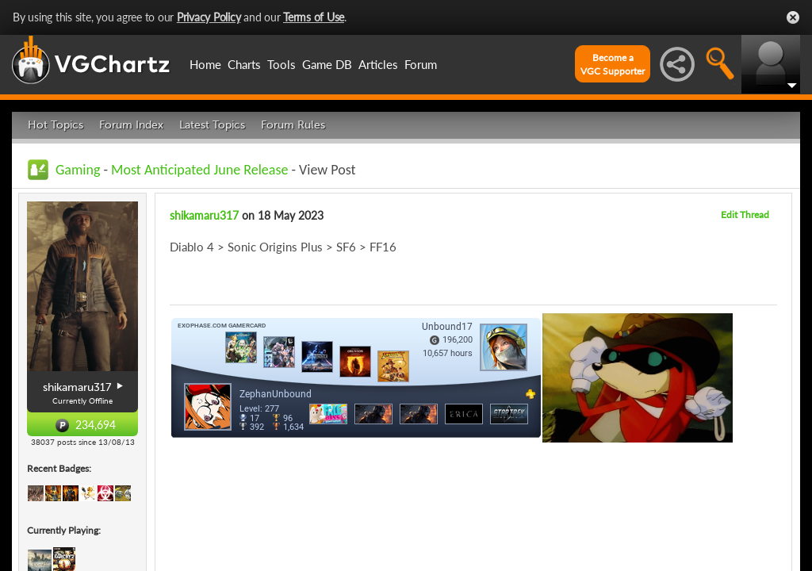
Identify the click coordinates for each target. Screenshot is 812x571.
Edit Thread (745, 214)
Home (205, 64)
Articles (378, 64)
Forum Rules (293, 125)
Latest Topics (212, 125)
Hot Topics (55, 125)
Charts (244, 64)
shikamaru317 (204, 215)
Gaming (78, 169)
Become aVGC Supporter (612, 64)
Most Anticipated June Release (199, 169)
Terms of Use (313, 17)
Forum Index (131, 125)
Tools (281, 64)
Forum (420, 64)
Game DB (327, 64)
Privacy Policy (209, 17)
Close (793, 17)
